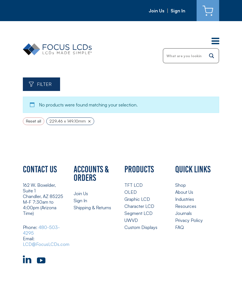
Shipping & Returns (92, 207)
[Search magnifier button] (211, 56)
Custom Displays (140, 227)
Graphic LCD (137, 199)
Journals (183, 213)
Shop (180, 185)
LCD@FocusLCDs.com (46, 244)
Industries (184, 199)
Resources (185, 206)
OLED (130, 192)
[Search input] (184, 55)
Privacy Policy (189, 220)
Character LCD (139, 206)
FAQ (179, 227)
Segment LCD (138, 213)
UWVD (131, 220)
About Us (184, 192)
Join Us (156, 11)
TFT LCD (133, 185)
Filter (44, 84)
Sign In (178, 11)
